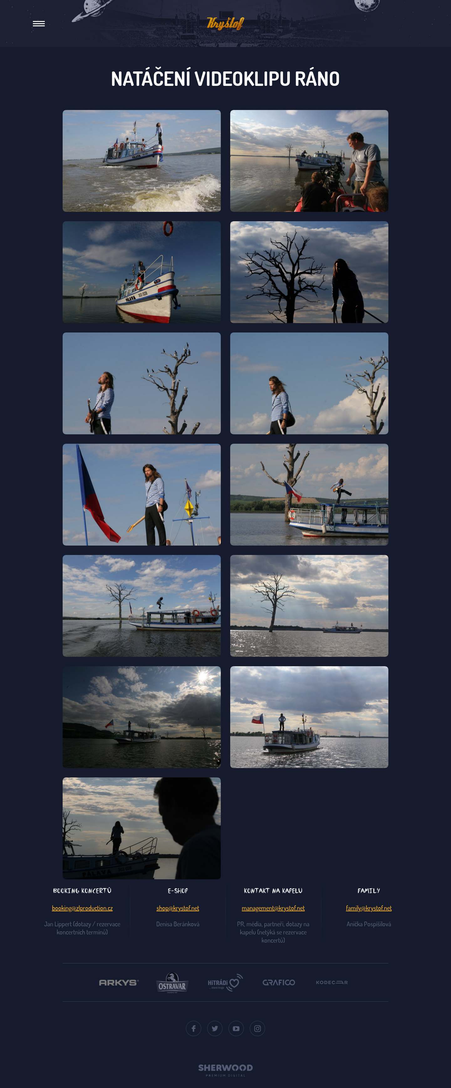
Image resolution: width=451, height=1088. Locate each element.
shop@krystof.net (178, 908)
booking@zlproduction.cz (82, 908)
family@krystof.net (369, 908)
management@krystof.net (273, 908)
